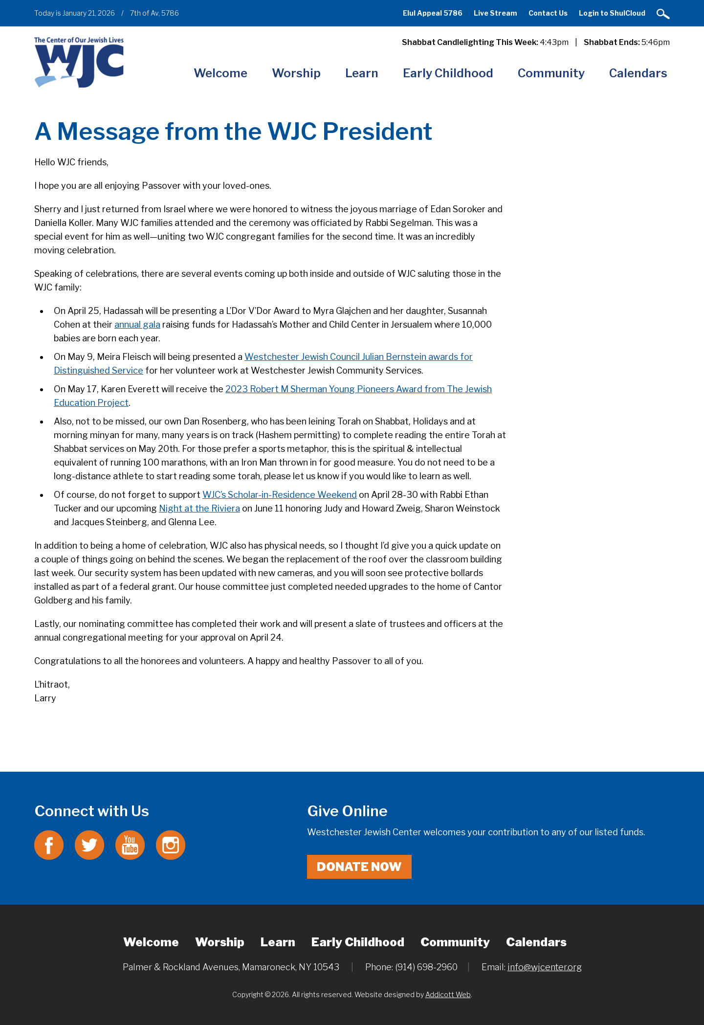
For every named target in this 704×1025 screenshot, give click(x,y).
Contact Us (548, 13)
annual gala (137, 324)
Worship (296, 73)
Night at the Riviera (199, 508)
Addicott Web (448, 994)
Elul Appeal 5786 (432, 13)
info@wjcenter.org (544, 967)
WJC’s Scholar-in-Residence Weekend (279, 495)
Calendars (638, 73)
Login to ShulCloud (612, 13)
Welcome (220, 73)
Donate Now (359, 867)
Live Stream (495, 13)
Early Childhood (448, 73)
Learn (361, 73)
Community (551, 73)
